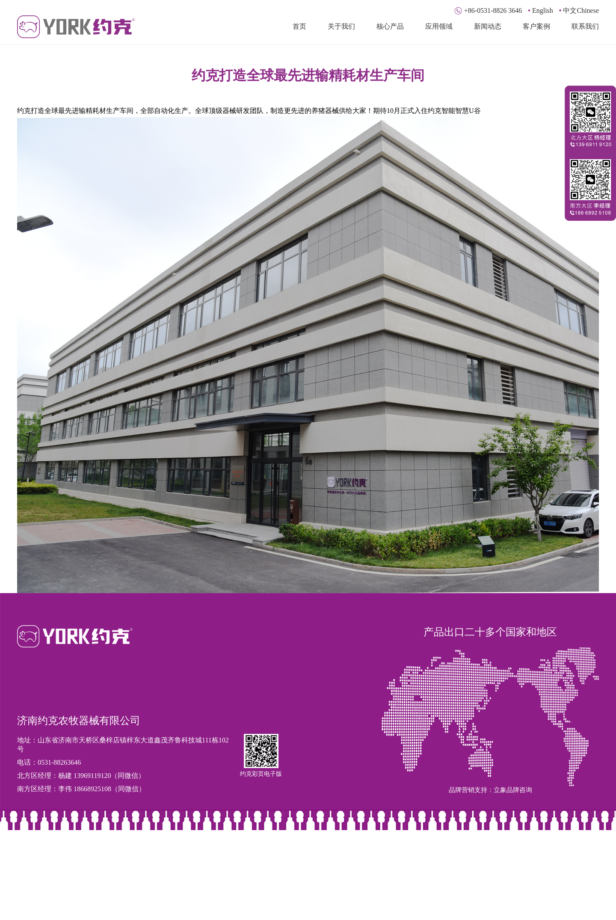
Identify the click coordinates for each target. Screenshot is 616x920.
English (540, 10)
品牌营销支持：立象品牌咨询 (490, 789)
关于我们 (341, 26)
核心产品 (390, 26)
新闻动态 (487, 26)
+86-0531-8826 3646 (489, 10)
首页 (299, 26)
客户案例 (536, 26)
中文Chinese (579, 10)
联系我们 (585, 26)
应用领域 (439, 26)
